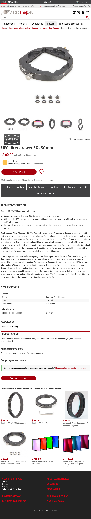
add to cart (19, 172)
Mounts (23, 23)
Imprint (5, 484)
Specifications (36, 186)
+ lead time (38, 163)
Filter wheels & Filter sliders (19, 28)
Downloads (54, 186)
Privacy (5, 486)
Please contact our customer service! (70, 368)
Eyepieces (37, 23)
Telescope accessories (71, 23)
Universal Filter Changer (49, 28)
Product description (14, 186)
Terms (5, 481)
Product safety (45, 193)
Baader (35, 28)
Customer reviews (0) (76, 186)
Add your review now (18, 378)
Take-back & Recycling (11, 489)
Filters (50, 23)
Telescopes (8, 23)
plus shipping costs (29, 155)
